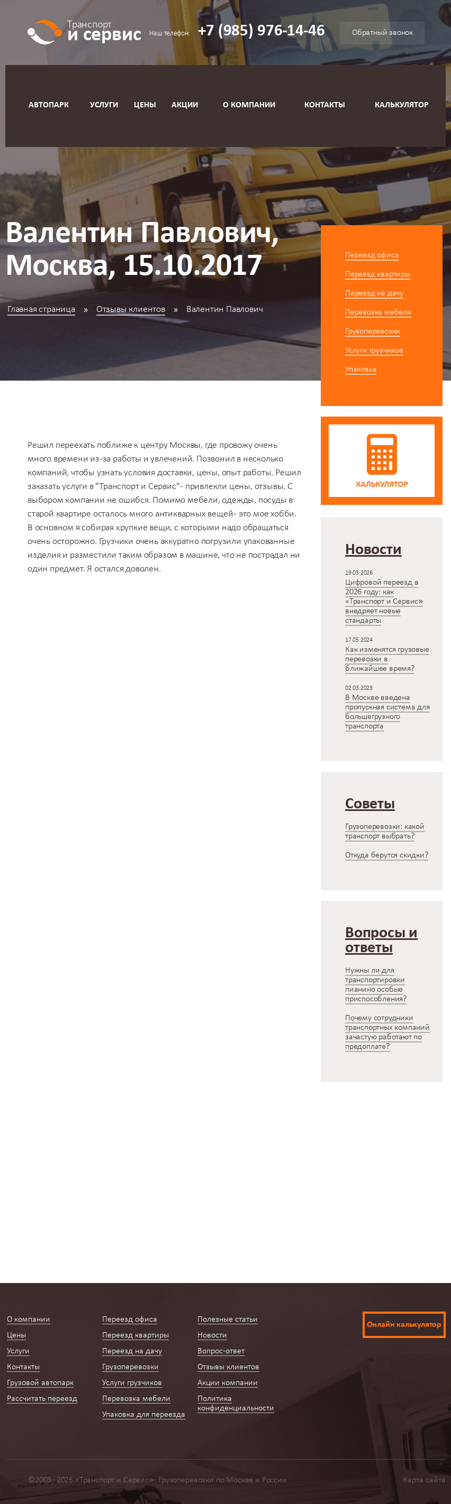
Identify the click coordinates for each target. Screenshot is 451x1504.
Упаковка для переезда (143, 1414)
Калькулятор (402, 105)
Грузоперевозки (372, 331)
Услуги (104, 105)
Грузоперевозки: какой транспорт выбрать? (385, 832)
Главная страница (41, 310)
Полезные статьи (227, 1319)
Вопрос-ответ (221, 1351)
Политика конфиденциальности (235, 1404)
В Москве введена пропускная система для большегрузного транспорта (387, 712)
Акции (185, 105)
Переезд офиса (372, 255)
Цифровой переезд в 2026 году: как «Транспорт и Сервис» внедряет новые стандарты (384, 601)
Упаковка (360, 369)
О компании (249, 105)
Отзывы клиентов (130, 310)
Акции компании (227, 1383)
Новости (212, 1335)
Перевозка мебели (378, 312)
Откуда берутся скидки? (386, 855)
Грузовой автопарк (40, 1383)
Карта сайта (424, 1480)
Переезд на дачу (374, 293)
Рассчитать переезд (42, 1399)
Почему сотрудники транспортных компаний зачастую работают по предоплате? (387, 1032)
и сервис (104, 30)
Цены (145, 105)
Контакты (324, 105)
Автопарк (49, 105)
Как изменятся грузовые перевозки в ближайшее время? (387, 659)
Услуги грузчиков (374, 350)
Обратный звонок (382, 33)
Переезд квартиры (377, 274)
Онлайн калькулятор (404, 1325)
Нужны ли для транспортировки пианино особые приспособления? (376, 984)
